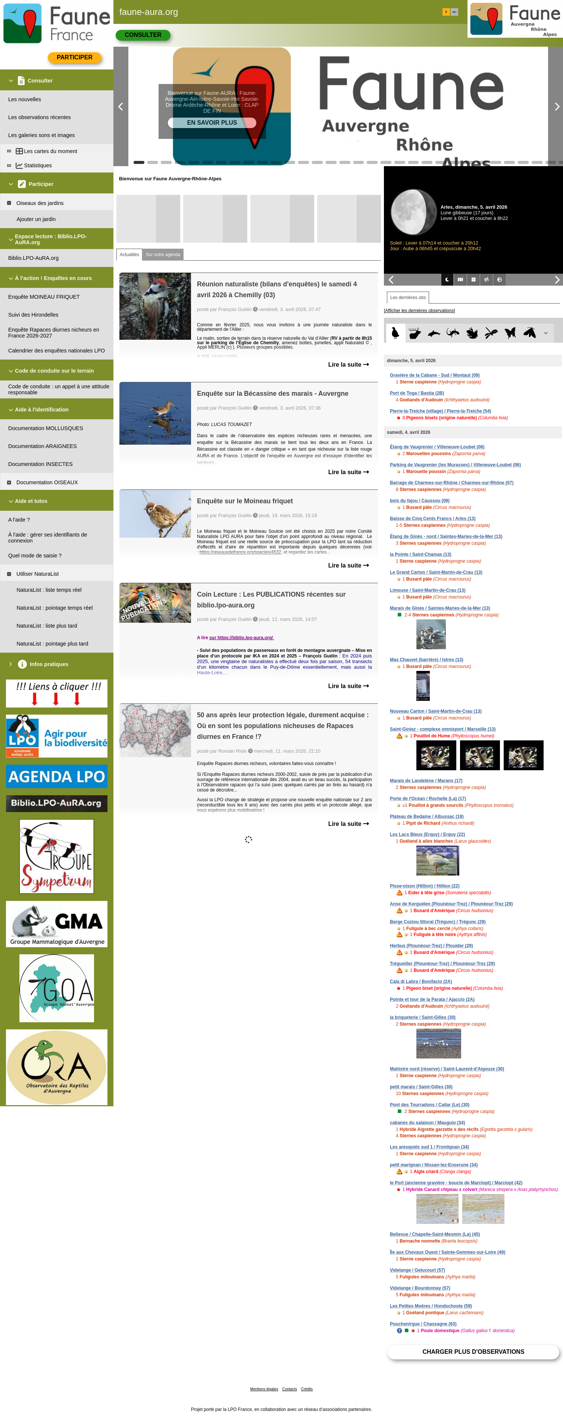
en (454, 12)
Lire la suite (348, 364)
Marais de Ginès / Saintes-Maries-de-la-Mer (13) (440, 608)
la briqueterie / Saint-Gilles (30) (423, 1017)
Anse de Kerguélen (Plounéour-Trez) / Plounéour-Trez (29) (451, 904)
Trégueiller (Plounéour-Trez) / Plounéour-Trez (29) (442, 963)
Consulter (143, 35)
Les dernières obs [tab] (408, 297)
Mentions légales (264, 1389)
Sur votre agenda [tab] (163, 254)
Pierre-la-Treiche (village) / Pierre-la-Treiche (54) (440, 411)
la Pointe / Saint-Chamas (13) (420, 554)
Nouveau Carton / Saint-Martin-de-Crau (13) (436, 711)
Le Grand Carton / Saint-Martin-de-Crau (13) (436, 572)
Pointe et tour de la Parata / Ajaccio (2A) (432, 999)
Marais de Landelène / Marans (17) (426, 780)
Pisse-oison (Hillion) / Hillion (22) (425, 886)
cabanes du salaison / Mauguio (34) (427, 1122)
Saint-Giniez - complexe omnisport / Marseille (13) (442, 729)
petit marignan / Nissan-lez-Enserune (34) (434, 1165)
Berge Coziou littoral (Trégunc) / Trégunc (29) (438, 921)
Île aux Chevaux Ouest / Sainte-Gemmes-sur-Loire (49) (447, 1252)
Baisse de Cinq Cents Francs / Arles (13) (433, 518)
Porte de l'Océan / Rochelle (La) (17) (428, 798)
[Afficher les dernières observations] (419, 310)
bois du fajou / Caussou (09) (420, 500)
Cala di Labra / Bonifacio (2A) (421, 981)
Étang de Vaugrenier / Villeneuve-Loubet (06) (437, 447)
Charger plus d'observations (473, 1352)
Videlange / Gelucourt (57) (417, 1270)
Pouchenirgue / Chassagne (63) (423, 1324)
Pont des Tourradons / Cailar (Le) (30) (429, 1104)
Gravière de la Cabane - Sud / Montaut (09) (435, 375)
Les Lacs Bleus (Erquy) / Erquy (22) (427, 834)
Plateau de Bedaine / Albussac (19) (427, 816)
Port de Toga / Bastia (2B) (417, 393)
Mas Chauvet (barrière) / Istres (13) (426, 659)
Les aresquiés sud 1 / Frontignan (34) (429, 1147)
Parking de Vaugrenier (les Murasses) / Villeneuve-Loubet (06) (455, 464)
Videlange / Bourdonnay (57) (420, 1288)
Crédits (307, 1389)
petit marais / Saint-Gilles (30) (421, 1086)
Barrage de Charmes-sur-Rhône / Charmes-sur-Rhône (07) (451, 482)
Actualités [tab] (129, 254)
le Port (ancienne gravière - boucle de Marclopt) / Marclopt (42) (456, 1182)
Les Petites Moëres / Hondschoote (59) (431, 1306)
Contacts (289, 1389)
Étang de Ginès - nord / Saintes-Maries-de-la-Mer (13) (446, 536)
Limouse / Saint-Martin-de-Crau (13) (428, 590)
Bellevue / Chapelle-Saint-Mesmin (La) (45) (435, 1234)
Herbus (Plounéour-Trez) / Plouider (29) (431, 945)
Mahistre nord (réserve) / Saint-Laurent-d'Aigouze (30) (447, 1069)
